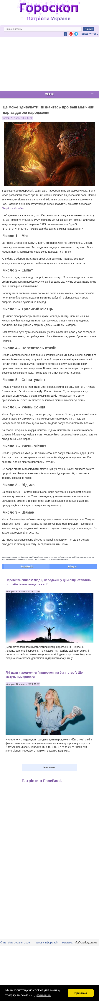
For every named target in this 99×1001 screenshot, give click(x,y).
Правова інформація (46, 942)
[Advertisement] (49, 64)
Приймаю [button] (80, 993)
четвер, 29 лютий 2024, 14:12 (17, 118)
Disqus (72, 566)
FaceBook (26, 566)
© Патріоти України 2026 (15, 942)
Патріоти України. (13, 208)
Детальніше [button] (42, 995)
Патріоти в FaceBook (42, 781)
